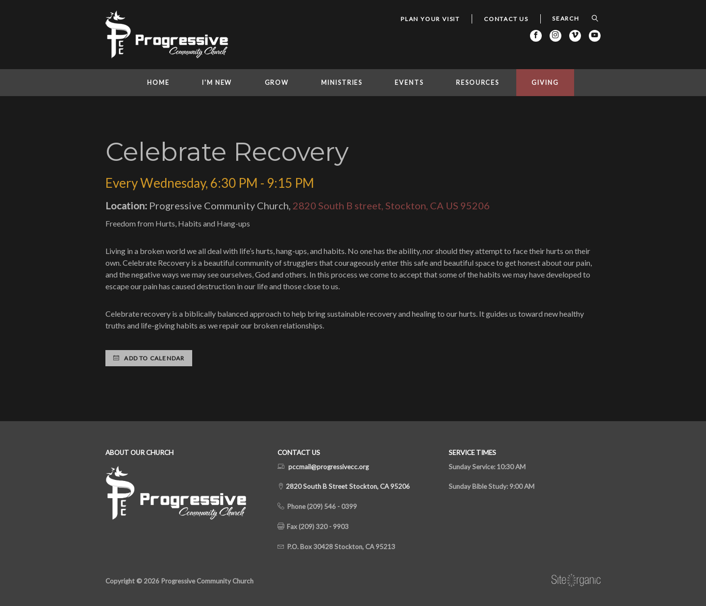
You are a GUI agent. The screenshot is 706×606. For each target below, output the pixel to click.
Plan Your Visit (430, 19)
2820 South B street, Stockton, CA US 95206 (391, 205)
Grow (277, 82)
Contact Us (506, 19)
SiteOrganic (576, 580)
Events (409, 82)
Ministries (341, 82)
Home (158, 82)
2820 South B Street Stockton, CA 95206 (347, 486)
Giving (544, 82)
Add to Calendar (148, 358)
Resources (477, 82)
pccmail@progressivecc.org (328, 467)
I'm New (217, 82)
